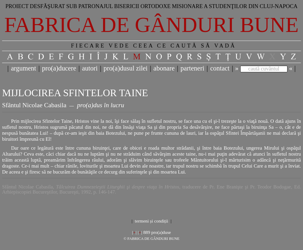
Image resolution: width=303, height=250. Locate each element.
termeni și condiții (151, 220)
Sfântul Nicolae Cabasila (34, 105)
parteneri (192, 68)
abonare (164, 68)
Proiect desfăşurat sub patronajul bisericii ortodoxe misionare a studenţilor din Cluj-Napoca (151, 6)
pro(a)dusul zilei (125, 68)
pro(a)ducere (59, 68)
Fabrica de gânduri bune (151, 25)
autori (90, 68)
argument (23, 68)
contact (219, 68)
